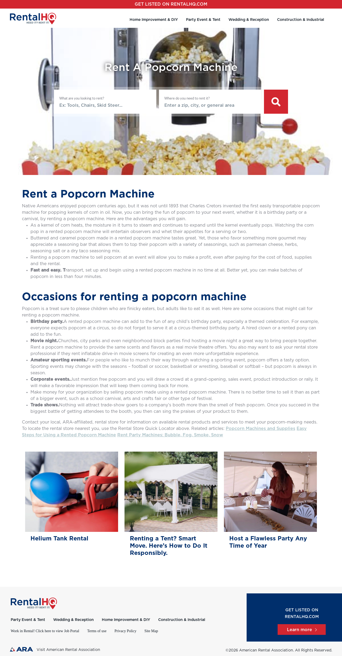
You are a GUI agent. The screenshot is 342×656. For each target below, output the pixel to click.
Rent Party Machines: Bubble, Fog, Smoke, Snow (170, 435)
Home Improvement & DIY (154, 20)
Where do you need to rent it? (187, 98)
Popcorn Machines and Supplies (260, 428)
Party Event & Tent (203, 20)
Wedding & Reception (248, 20)
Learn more (301, 630)
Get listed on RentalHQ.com (171, 4)
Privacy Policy (125, 631)
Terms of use (96, 631)
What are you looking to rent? (81, 98)
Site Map (151, 631)
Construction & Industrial (300, 20)
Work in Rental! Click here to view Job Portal (45, 631)
